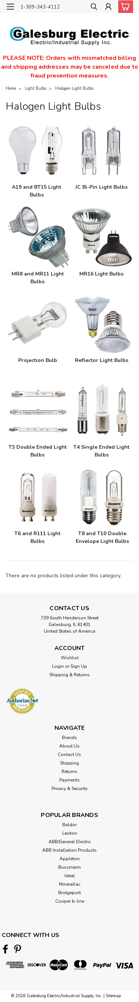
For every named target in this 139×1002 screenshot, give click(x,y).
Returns (69, 771)
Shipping (69, 763)
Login (58, 666)
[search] (93, 7)
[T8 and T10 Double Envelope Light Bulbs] (103, 497)
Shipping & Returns (69, 675)
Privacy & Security (69, 788)
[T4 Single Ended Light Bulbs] (103, 410)
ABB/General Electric (70, 842)
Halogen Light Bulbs (74, 88)
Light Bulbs (35, 88)
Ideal (69, 876)
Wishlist (70, 658)
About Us (69, 746)
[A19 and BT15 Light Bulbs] (37, 151)
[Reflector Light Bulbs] (103, 324)
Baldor (69, 825)
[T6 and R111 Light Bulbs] (38, 497)
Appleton (70, 859)
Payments (69, 780)
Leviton (69, 833)
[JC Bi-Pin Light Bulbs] (103, 151)
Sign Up (78, 666)
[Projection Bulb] (38, 324)
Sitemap (113, 996)
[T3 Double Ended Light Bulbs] (38, 410)
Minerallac (69, 884)
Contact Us (69, 755)
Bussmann (69, 867)
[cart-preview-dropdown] (124, 6)
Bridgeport (69, 893)
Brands (69, 738)
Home (11, 88)
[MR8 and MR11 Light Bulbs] (38, 237)
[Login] (108, 7)
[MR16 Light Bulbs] (103, 237)
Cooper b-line (69, 901)
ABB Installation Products (69, 850)
